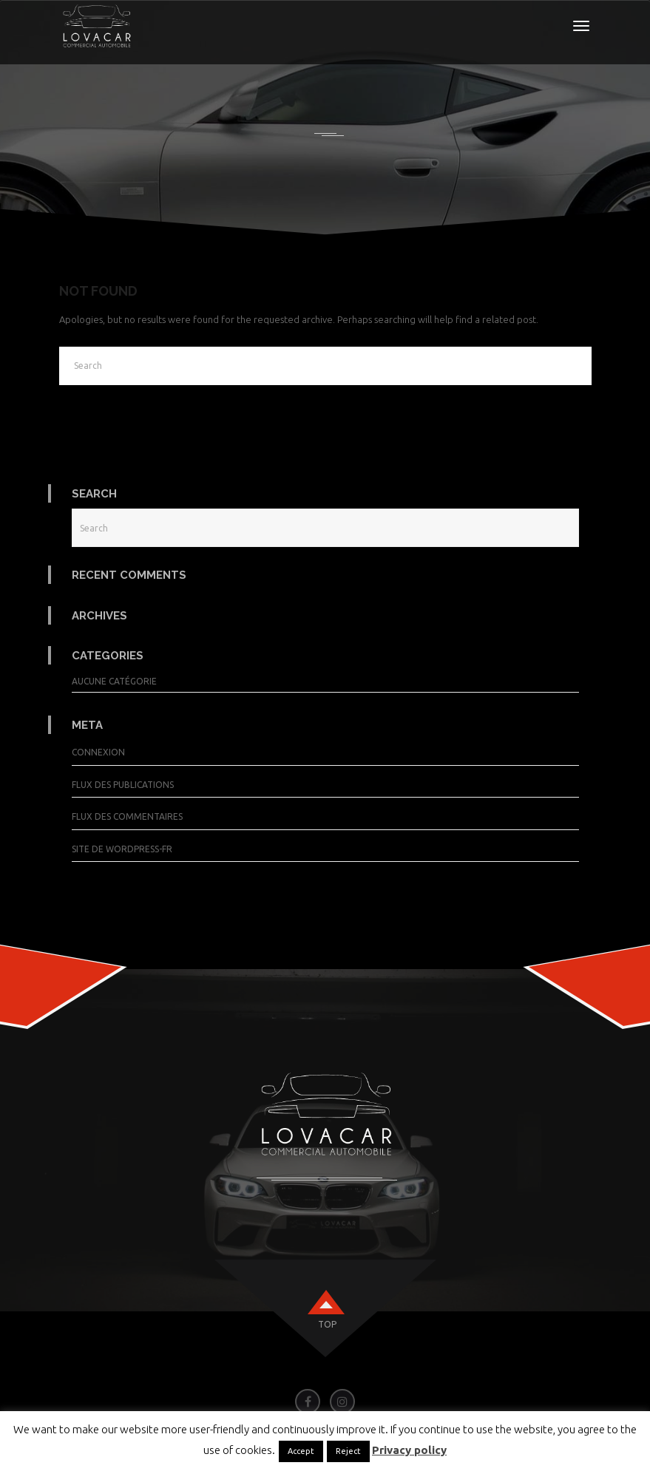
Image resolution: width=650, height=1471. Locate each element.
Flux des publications (123, 784)
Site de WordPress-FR (122, 849)
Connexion (98, 752)
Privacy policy (409, 1450)
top (327, 1324)
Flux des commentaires (127, 816)
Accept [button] (301, 1451)
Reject (348, 1451)
